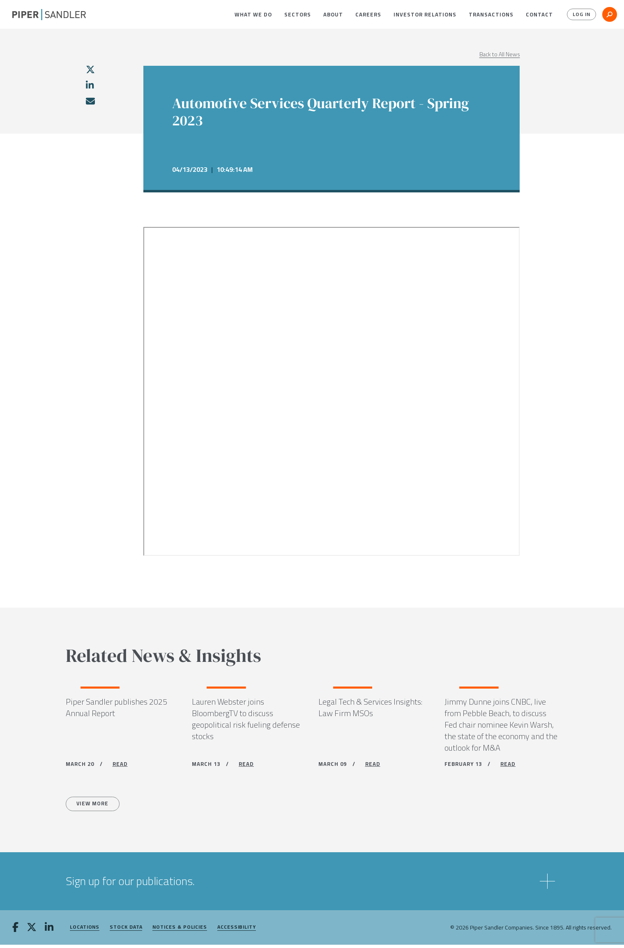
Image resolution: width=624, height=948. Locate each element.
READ (120, 766)
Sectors (297, 14)
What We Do (253, 14)
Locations (84, 930)
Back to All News (499, 54)
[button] (253, 14)
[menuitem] (253, 14)
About (333, 14)
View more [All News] (95, 806)
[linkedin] (90, 85)
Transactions (491, 14)
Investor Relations (425, 14)
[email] (90, 101)
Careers (368, 14)
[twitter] (90, 69)
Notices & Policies (179, 930)
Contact (539, 14)
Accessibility (236, 930)
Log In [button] (580, 14)
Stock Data (126, 930)
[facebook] (15, 931)
